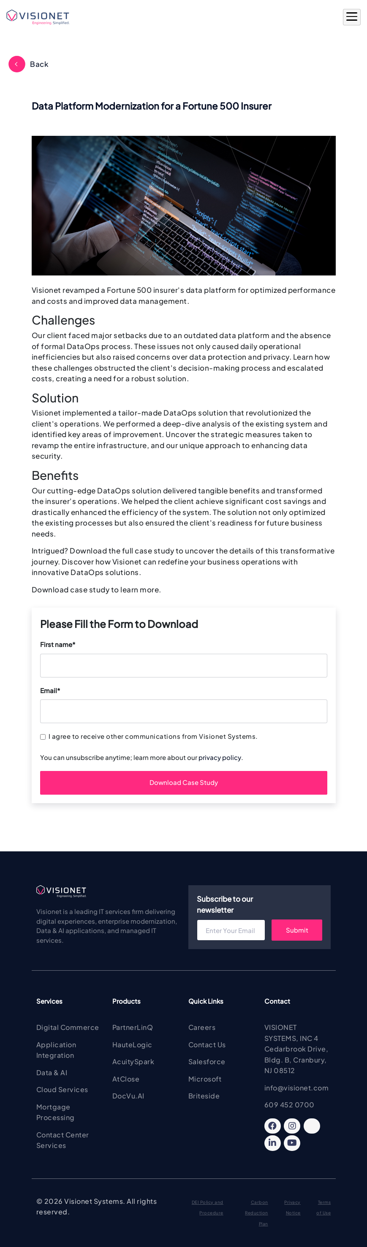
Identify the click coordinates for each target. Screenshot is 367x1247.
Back (39, 64)
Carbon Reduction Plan (256, 1213)
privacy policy (219, 757)
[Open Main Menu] (352, 17)
